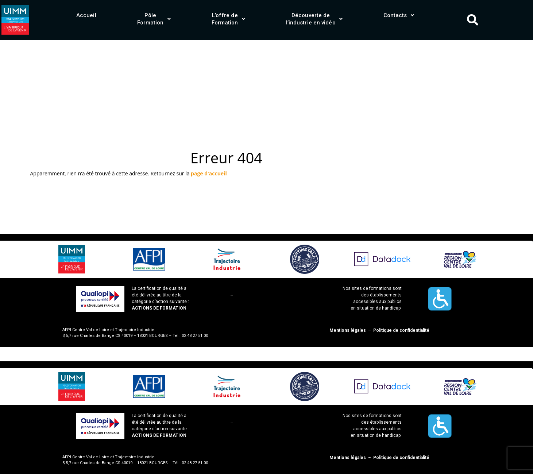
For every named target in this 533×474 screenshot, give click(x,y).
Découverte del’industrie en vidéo (314, 19)
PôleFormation (154, 19)
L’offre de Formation (228, 19)
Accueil (86, 15)
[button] (154, 19)
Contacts (398, 15)
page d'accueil (209, 173)
